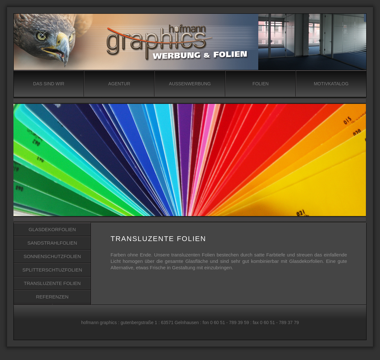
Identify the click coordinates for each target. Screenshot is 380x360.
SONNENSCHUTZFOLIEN (52, 256)
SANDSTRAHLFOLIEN (52, 243)
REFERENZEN (52, 296)
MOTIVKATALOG (331, 83)
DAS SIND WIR (48, 83)
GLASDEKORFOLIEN (52, 229)
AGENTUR (119, 83)
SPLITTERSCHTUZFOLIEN (52, 269)
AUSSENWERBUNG (190, 83)
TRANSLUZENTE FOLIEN (52, 283)
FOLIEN (260, 83)
